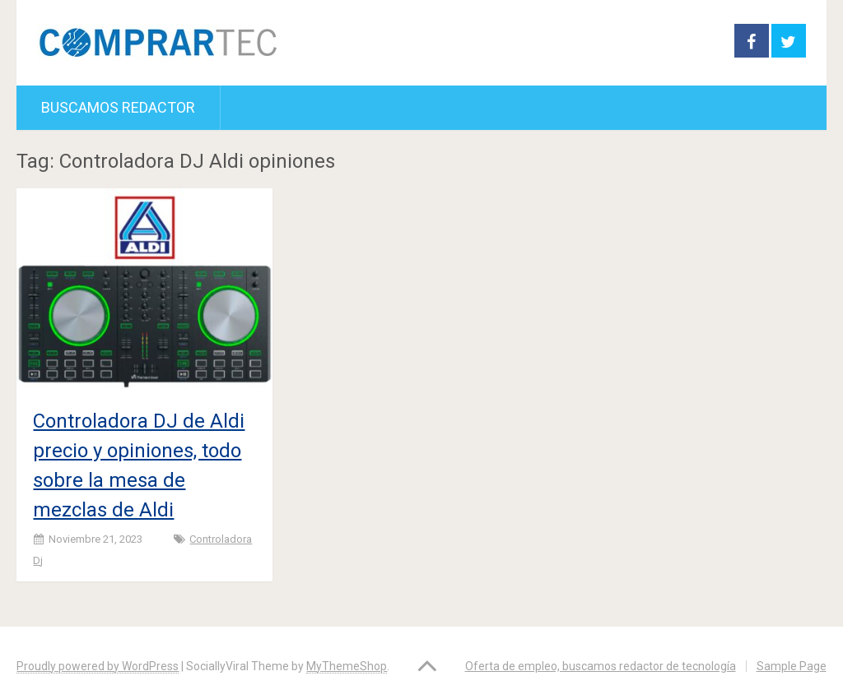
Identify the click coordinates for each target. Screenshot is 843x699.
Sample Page (792, 666)
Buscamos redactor (118, 107)
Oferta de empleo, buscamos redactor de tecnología (600, 666)
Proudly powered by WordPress (97, 666)
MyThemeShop (346, 666)
